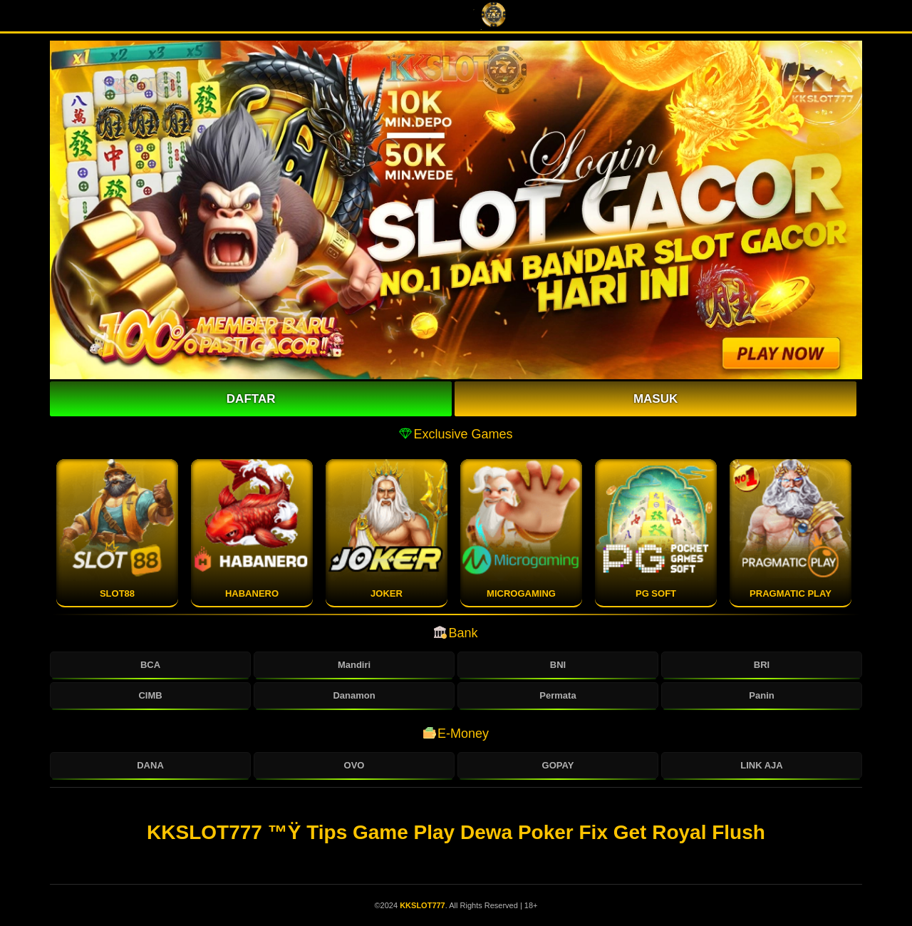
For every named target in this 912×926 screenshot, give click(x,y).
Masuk (655, 399)
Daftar (251, 399)
